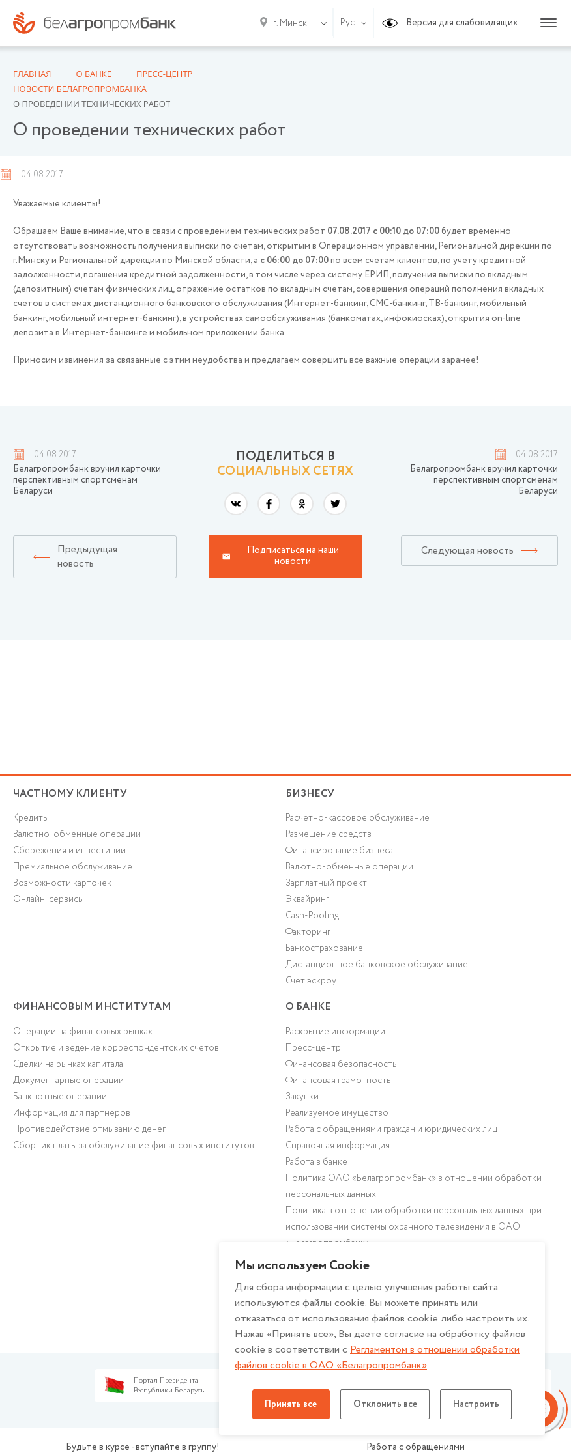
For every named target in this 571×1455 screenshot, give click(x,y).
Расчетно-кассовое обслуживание (358, 819)
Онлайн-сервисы (48, 901)
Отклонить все (385, 1404)
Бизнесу (310, 793)
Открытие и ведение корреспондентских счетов (116, 1051)
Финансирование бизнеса (340, 851)
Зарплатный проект (326, 885)
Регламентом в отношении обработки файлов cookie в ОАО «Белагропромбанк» (378, 1357)
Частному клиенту (70, 793)
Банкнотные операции (60, 1100)
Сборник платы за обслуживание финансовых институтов (134, 1150)
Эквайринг (307, 901)
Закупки (302, 1100)
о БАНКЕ (308, 1009)
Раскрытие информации (335, 1035)
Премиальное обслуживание (72, 868)
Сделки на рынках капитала (68, 1068)
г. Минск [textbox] (290, 23)
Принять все (288, 1404)
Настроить (479, 1404)
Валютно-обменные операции (77, 835)
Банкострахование (324, 950)
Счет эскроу (311, 983)
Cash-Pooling (313, 917)
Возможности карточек (62, 885)
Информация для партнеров (71, 1117)
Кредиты (31, 819)
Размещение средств (329, 835)
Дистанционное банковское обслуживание (377, 967)
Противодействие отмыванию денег (89, 1133)
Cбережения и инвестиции (69, 851)
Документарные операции (68, 1084)
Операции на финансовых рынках (83, 1035)
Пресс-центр (313, 1051)
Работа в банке (316, 1166)
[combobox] (287, 23)
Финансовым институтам (92, 1009)
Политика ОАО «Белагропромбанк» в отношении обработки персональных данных (414, 1191)
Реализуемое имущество (337, 1117)
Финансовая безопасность (342, 1068)
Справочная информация (338, 1150)
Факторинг (308, 933)
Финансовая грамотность (338, 1084)
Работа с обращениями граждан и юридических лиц (391, 1133)
